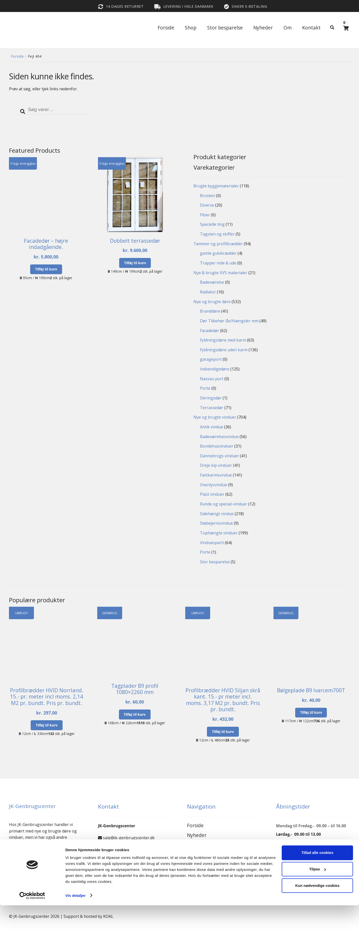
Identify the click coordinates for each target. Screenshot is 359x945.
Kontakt (311, 27)
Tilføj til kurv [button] (46, 269)
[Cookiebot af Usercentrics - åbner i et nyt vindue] (32, 935)
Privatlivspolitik (204, 874)
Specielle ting (212, 224)
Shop (190, 27)
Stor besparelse (225, 27)
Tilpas (317, 909)
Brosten (207, 195)
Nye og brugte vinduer (214, 417)
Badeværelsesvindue (219, 436)
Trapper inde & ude (218, 263)
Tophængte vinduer (219, 533)
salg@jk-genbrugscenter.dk (129, 837)
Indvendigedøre (214, 369)
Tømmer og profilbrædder (218, 243)
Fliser (205, 215)
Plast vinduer (212, 494)
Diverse (207, 205)
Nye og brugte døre (212, 301)
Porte (205, 388)
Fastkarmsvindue (216, 475)
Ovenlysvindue (213, 484)
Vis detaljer (75, 935)
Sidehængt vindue (217, 513)
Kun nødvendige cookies (317, 925)
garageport (211, 359)
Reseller (196, 854)
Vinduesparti (212, 542)
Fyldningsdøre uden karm (224, 350)
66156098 (112, 849)
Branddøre (210, 311)
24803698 (110, 861)
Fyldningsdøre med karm (223, 340)
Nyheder (263, 27)
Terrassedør (211, 407)
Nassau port (211, 378)
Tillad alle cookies (317, 892)
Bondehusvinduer (216, 446)
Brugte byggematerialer (216, 186)
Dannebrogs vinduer (219, 456)
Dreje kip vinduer (216, 465)
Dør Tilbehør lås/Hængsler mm (229, 321)
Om (287, 27)
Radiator (208, 292)
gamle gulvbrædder (218, 253)
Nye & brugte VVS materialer (220, 272)
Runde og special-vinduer (223, 504)
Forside (166, 27)
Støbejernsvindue (216, 523)
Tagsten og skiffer (217, 234)
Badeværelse (212, 282)
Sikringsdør (211, 398)
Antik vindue (211, 427)
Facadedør (209, 330)
